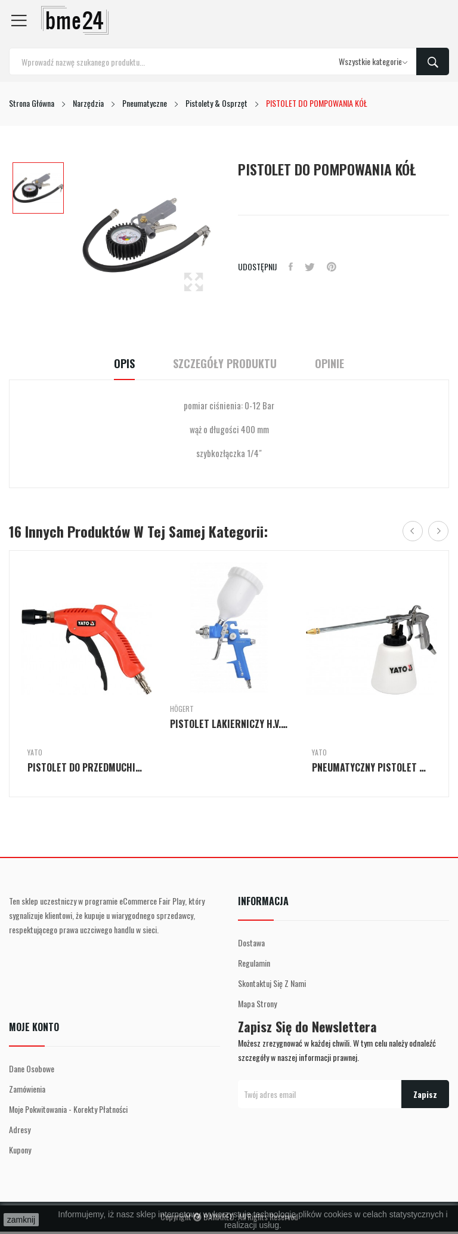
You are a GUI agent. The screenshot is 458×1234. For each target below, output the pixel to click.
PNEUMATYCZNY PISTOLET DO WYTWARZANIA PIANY (371, 767)
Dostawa (251, 942)
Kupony (20, 1149)
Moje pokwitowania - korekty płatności (68, 1109)
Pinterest (331, 267)
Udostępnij (291, 267)
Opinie (329, 363)
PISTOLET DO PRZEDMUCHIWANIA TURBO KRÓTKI (86, 767)
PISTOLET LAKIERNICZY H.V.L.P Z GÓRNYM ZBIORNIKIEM (229, 723)
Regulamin (254, 963)
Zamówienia (27, 1088)
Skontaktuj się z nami (272, 983)
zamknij (21, 1219)
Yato (34, 752)
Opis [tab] (124, 363)
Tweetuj (310, 267)
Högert (182, 708)
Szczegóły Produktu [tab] (225, 363)
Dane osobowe (31, 1068)
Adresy (19, 1129)
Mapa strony (257, 1003)
